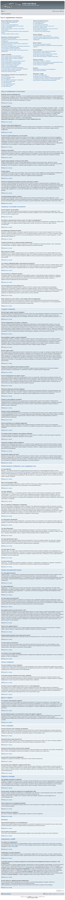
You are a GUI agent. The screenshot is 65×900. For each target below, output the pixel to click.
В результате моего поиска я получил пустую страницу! (45, 53)
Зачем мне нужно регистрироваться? (9, 22)
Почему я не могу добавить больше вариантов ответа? (13, 61)
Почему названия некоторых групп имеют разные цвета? (45, 28)
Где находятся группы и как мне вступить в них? (43, 26)
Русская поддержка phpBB (32, 897)
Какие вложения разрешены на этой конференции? (44, 69)
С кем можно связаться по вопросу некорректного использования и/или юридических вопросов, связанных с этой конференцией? (48, 78)
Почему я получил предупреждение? (9, 66)
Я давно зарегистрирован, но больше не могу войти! (12, 28)
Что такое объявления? (6, 82)
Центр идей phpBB (18, 855)
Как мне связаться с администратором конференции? (45, 80)
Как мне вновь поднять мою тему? (8, 71)
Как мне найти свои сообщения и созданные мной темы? (45, 56)
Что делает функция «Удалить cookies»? (10, 33)
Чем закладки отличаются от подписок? (41, 60)
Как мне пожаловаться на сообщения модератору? (12, 67)
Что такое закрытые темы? (7, 85)
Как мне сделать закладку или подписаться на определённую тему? (48, 62)
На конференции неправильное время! (9, 42)
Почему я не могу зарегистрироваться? (9, 24)
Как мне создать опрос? (6, 59)
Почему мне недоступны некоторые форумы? (11, 63)
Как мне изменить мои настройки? (8, 38)
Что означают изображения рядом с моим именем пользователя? (15, 46)
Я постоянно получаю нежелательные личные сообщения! (46, 37)
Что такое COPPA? (5, 23)
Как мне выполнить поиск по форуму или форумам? (44, 51)
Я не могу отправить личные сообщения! (42, 35)
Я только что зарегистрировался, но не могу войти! (12, 26)
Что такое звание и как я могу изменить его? (11, 48)
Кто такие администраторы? (39, 22)
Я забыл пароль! (5, 29)
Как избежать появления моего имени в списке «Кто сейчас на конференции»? (14, 40)
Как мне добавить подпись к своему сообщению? (12, 58)
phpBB (5, 257)
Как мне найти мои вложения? (39, 70)
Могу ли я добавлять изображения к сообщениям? (12, 79)
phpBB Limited (45, 843)
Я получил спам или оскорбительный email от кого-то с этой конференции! (46, 39)
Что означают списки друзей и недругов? (42, 44)
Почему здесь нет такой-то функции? (41, 76)
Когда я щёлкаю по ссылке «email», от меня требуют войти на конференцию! (14, 51)
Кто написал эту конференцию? (40, 75)
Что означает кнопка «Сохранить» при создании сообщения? (14, 68)
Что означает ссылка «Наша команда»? (41, 31)
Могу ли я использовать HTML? (8, 77)
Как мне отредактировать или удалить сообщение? (12, 57)
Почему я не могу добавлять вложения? (10, 64)
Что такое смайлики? (5, 78)
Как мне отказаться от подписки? (40, 64)
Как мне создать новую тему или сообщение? (11, 55)
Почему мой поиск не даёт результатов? (42, 52)
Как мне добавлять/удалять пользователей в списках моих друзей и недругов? (48, 46)
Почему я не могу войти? (6, 27)
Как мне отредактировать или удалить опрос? (11, 62)
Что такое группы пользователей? (40, 24)
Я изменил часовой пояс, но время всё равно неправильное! (14, 43)
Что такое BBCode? (5, 75)
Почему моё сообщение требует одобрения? (11, 70)
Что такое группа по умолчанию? (40, 29)
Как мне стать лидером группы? (40, 27)
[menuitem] (3, 11)
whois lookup (29, 865)
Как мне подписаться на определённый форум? (43, 63)
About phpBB (15, 846)
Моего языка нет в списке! (7, 44)
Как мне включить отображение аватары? (10, 47)
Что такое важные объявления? (8, 81)
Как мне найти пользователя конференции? (42, 55)
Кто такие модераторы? (38, 23)
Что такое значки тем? (6, 86)
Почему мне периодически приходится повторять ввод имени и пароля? (15, 32)
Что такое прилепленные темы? (8, 83)
